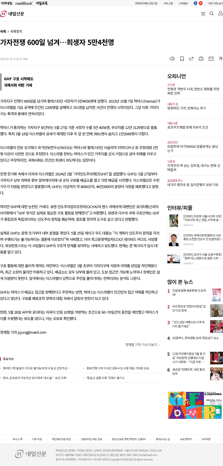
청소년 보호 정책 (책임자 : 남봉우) (129, 439)
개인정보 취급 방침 (61, 439)
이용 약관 (37, 439)
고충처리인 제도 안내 (91, 439)
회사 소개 (17, 439)
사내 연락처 (185, 439)
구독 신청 (168, 3)
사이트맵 (205, 439)
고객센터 (183, 3)
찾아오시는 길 (163, 439)
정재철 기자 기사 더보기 (141, 344)
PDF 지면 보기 (216, 3)
